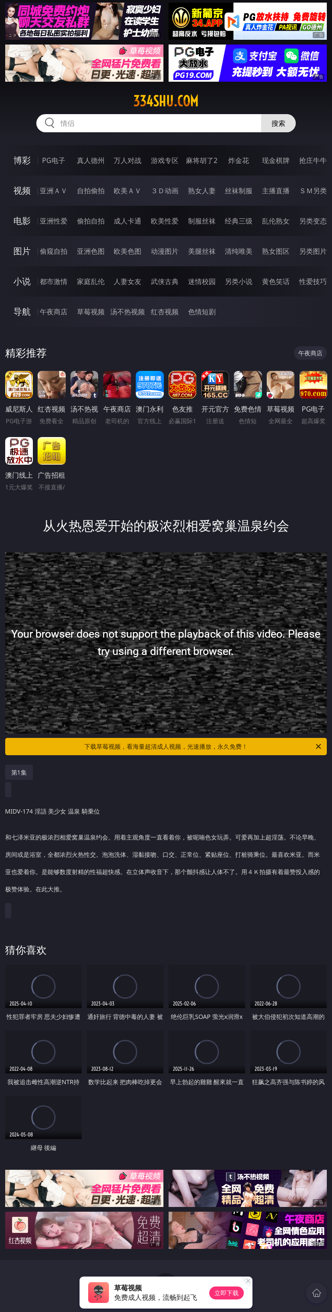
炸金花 (238, 160)
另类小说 (238, 281)
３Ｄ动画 (165, 190)
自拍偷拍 (91, 190)
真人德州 (91, 160)
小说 (22, 281)
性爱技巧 (313, 281)
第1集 (19, 772)
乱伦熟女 (276, 221)
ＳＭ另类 (313, 190)
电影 (22, 221)
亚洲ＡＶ (53, 190)
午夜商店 (53, 311)
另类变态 (313, 221)
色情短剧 (202, 311)
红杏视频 (165, 311)
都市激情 (53, 281)
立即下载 (226, 1293)
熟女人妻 (202, 190)
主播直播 (276, 190)
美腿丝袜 (202, 251)
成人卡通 (127, 221)
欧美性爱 (165, 221)
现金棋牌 (276, 160)
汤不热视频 (127, 311)
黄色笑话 (276, 281)
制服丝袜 (202, 221)
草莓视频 (91, 311)
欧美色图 (127, 251)
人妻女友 (127, 281)
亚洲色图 (91, 251)
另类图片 (313, 251)
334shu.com (165, 101)
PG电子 (53, 160)
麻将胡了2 (201, 160)
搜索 (278, 123)
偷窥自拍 (53, 251)
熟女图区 (276, 251)
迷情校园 (202, 281)
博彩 (22, 160)
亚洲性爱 (53, 221)
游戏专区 (165, 160)
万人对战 (127, 160)
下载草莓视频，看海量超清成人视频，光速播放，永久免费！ (203, 746)
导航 (22, 311)
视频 (22, 190)
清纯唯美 (238, 251)
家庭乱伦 (91, 281)
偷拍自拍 (91, 221)
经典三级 (238, 221)
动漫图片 (165, 251)
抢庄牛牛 (313, 160)
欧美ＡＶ (127, 190)
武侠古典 (165, 281)
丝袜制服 (238, 190)
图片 (22, 251)
